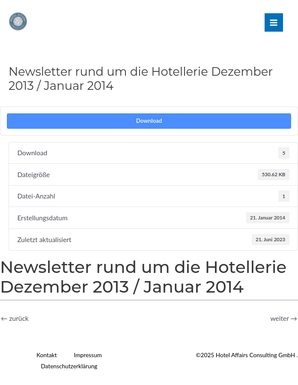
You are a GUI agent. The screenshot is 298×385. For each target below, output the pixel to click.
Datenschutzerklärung (69, 366)
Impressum (88, 354)
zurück (15, 318)
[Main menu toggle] (274, 22)
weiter (284, 318)
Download (149, 120)
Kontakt (46, 354)
